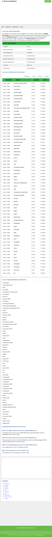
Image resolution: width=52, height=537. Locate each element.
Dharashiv (16, 204)
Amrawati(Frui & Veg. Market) (21, 192)
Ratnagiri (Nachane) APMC (20, 139)
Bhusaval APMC (17, 130)
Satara (15, 161)
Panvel (15, 207)
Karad (15, 238)
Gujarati (6, 488)
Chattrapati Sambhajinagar (20, 182)
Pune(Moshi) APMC (18, 98)
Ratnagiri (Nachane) (18, 220)
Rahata (15, 179)
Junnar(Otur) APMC (18, 142)
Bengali (6, 485)
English (6, 487)
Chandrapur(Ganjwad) (19, 195)
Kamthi (15, 158)
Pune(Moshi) (16, 154)
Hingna (15, 226)
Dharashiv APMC (17, 92)
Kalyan (15, 214)
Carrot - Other (6, 83)
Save (33, 76)
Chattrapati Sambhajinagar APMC (22, 108)
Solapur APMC (17, 145)
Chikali (15, 248)
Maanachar (16, 270)
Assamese (6, 483)
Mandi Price (8, 26)
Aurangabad (17, 263)
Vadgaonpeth (17, 217)
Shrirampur (16, 245)
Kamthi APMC (17, 114)
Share (40, 76)
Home (2, 26)
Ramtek (15, 251)
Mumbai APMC (17, 101)
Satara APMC (17, 89)
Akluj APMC (16, 105)
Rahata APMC (17, 86)
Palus (15, 254)
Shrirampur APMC (18, 117)
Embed (46, 76)
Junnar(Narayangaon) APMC (20, 83)
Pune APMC (16, 111)
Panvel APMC (17, 133)
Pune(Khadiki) (17, 170)
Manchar (16, 260)
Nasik (15, 232)
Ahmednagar (17, 223)
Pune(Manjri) (17, 242)
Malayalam (7, 495)
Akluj (15, 189)
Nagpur (15, 210)
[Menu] (2, 1)
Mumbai (16, 201)
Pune (15, 164)
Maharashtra (15, 26)
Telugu (6, 498)
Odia (5, 493)
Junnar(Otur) (17, 173)
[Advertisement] (26, 14)
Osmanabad (16, 267)
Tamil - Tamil (7, 496)
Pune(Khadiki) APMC (18, 95)
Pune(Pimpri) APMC (18, 136)
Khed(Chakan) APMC (18, 120)
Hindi (5, 490)
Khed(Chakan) (17, 151)
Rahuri (15, 257)
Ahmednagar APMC (18, 126)
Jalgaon (15, 176)
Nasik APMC (16, 148)
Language (47, 1)
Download (27, 76)
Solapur (15, 186)
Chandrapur (16, 229)
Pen (14, 273)
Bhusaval (16, 198)
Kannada (6, 492)
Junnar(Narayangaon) (19, 167)
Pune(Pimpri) (17, 235)
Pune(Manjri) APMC (18, 123)
